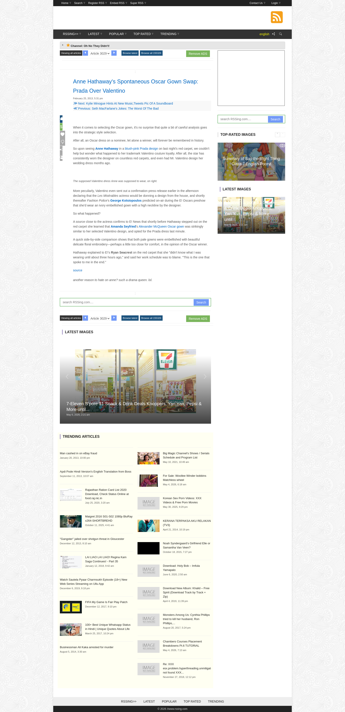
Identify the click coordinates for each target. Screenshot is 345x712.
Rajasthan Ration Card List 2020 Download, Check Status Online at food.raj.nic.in (107, 494)
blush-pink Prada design (141, 148)
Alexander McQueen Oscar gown (161, 226)
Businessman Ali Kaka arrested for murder (87, 647)
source (77, 270)
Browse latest (130, 53)
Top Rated (192, 701)
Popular (169, 701)
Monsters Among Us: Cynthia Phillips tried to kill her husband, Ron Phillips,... (186, 619)
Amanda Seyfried (123, 226)
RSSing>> (128, 701)
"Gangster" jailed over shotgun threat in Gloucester (92, 539)
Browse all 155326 (151, 53)
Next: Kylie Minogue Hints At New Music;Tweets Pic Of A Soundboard (123, 103)
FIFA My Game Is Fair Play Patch (106, 602)
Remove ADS (198, 53)
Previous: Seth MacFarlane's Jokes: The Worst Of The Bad (116, 108)
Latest (149, 701)
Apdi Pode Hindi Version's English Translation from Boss (95, 471)
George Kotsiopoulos (125, 200)
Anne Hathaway (106, 148)
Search (201, 302)
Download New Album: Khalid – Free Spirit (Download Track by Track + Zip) (186, 592)
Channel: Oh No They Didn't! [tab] (88, 45)
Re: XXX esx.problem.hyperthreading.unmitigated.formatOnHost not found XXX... (198, 668)
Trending (216, 701)
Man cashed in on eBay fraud (78, 453)
